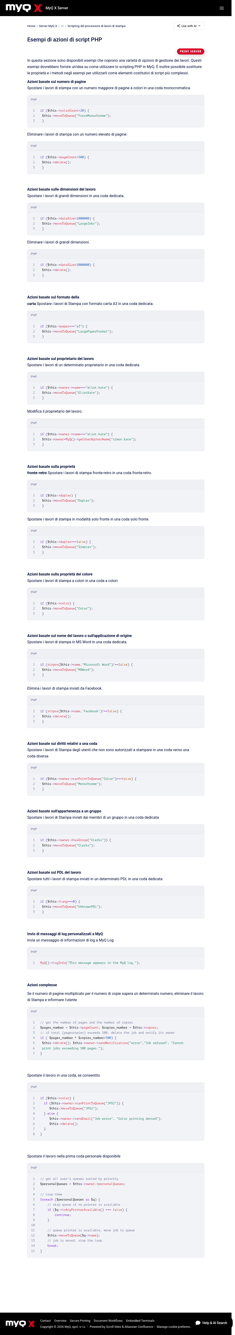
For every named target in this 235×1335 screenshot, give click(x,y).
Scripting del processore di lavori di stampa (97, 25)
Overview (60, 1320)
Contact (45, 1320)
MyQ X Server (57, 8)
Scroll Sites (113, 1326)
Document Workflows (108, 1320)
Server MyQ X (48, 25)
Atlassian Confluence (138, 1326)
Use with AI (189, 26)
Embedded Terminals (140, 1320)
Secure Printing (80, 1320)
